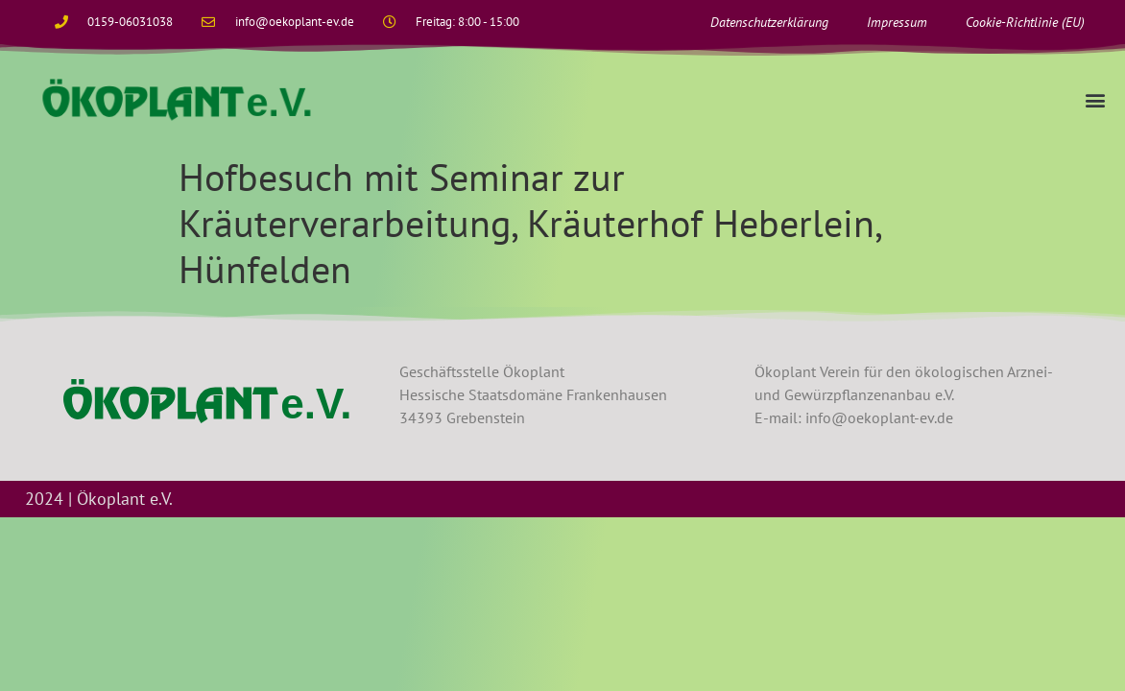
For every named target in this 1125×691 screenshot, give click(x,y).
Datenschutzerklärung (769, 22)
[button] (1095, 99)
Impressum (897, 22)
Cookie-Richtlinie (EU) (1025, 22)
